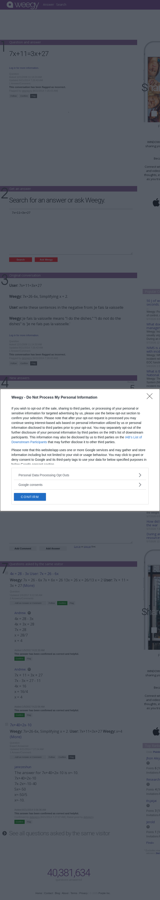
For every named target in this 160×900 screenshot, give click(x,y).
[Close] (151, 397)
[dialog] (80, 450)
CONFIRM (30, 496)
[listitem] (80, 475)
